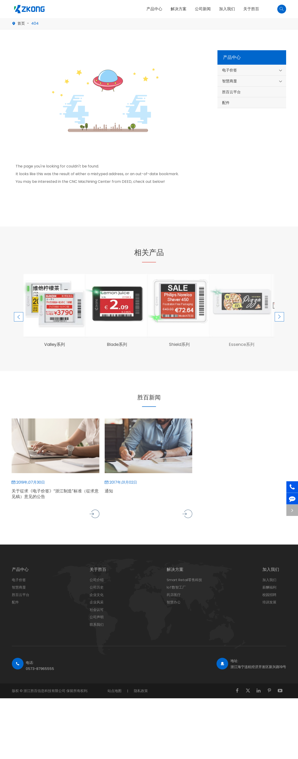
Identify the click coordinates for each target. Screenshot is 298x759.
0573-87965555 (40, 668)
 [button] (16, 303)
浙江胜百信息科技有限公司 (45, 690)
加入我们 (227, 9)
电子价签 (229, 70)
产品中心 (154, 9)
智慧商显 (229, 81)
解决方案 (178, 9)
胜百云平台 (231, 92)
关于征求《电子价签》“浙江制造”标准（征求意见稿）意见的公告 (51, 493)
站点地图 (115, 690)
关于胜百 (251, 9)
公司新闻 (203, 9)
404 (35, 23)
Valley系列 (50, 344)
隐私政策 (141, 690)
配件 (226, 103)
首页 (21, 23)
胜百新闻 (149, 396)
